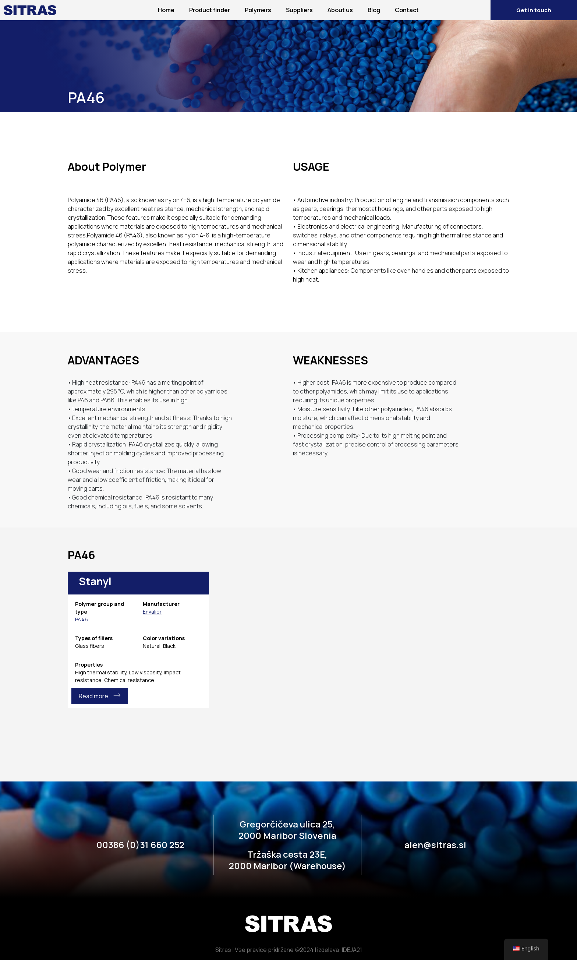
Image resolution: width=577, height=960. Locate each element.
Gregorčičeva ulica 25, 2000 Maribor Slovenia (287, 829)
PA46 (81, 619)
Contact (407, 10)
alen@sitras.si (435, 845)
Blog (374, 10)
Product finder (209, 10)
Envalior (152, 611)
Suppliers (299, 10)
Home (166, 10)
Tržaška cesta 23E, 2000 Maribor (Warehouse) (287, 860)
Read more (100, 696)
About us (340, 10)
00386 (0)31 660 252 (140, 845)
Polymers (258, 10)
